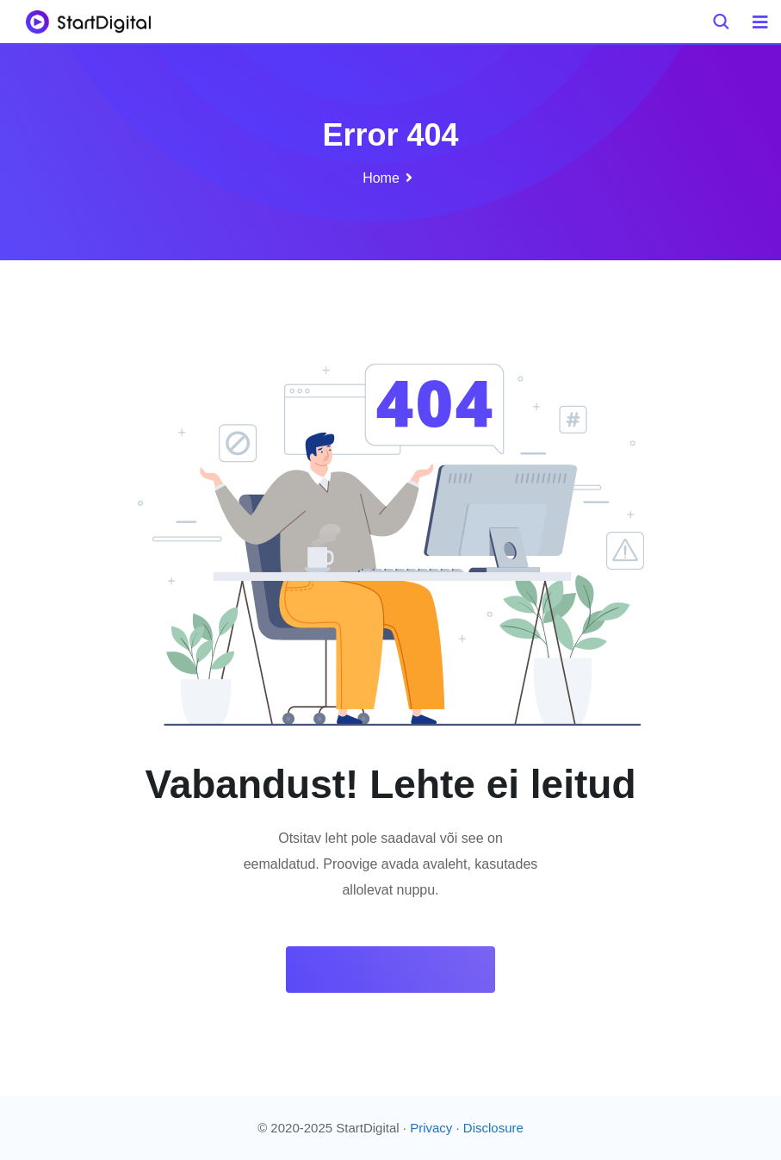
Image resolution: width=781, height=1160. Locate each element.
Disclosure (493, 1127)
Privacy (431, 1127)
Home (381, 178)
